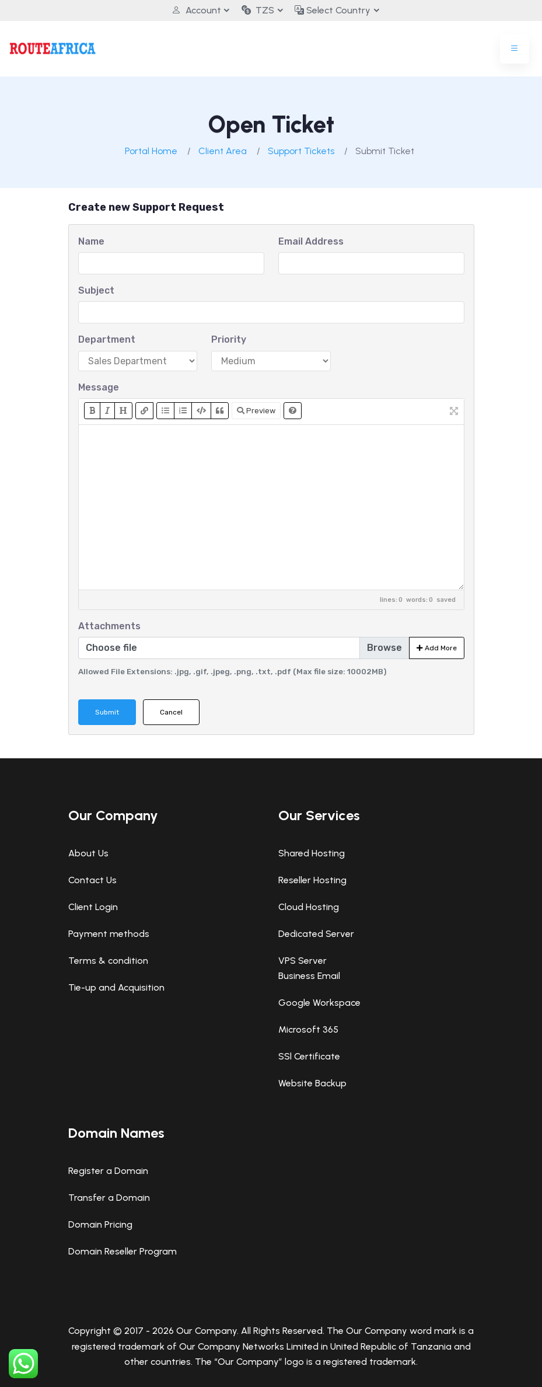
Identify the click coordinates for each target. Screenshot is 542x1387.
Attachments (109, 626)
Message (98, 387)
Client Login (93, 906)
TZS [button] (258, 10)
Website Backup (312, 1083)
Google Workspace (319, 1002)
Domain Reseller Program (122, 1251)
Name (91, 241)
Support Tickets (301, 150)
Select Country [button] (335, 10)
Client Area (222, 150)
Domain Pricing (100, 1224)
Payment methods (108, 933)
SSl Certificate (309, 1056)
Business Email (309, 975)
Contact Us (92, 880)
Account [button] (193, 10)
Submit (107, 712)
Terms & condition (108, 960)
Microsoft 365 (308, 1029)
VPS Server (302, 960)
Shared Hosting (311, 853)
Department (106, 339)
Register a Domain (108, 1170)
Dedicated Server (316, 933)
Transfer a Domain (109, 1197)
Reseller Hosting (312, 880)
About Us (88, 853)
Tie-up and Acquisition (116, 987)
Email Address (311, 241)
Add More (437, 648)
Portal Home (151, 150)
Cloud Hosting (308, 906)
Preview (256, 410)
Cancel (171, 712)
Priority (228, 339)
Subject (96, 290)
